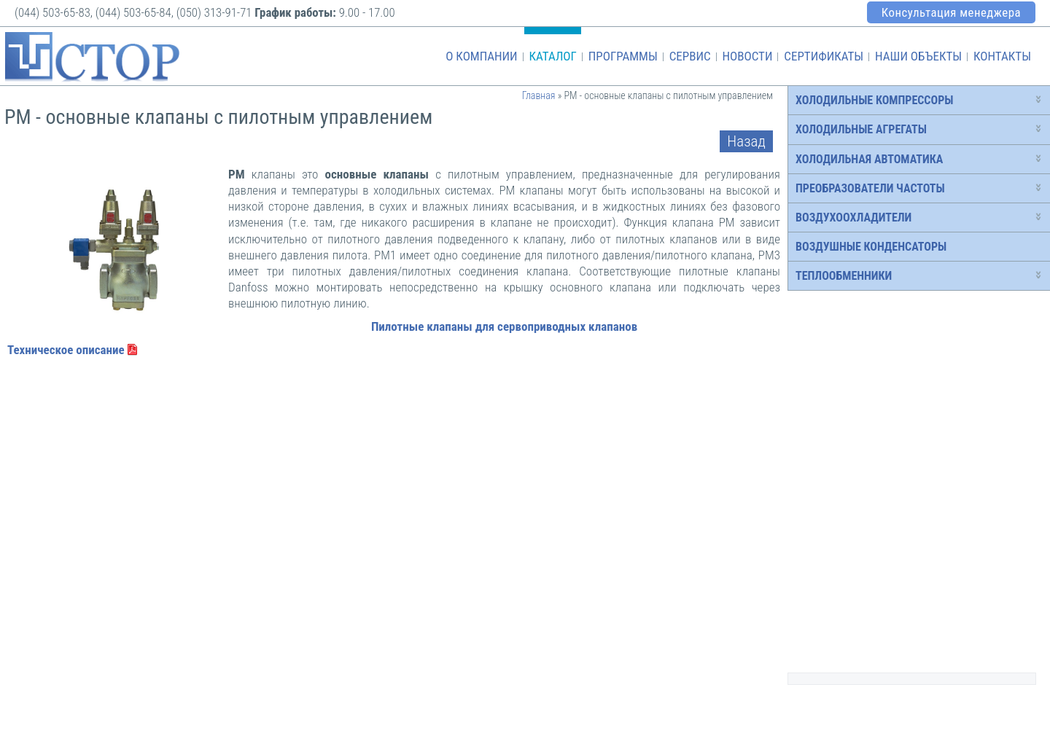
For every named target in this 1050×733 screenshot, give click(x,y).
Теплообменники (844, 276)
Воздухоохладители (853, 217)
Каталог (552, 56)
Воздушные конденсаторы (871, 247)
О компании (481, 56)
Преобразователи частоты (870, 188)
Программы (623, 56)
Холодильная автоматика (869, 159)
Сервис (690, 56)
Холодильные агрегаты (861, 129)
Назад (746, 141)
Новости (747, 56)
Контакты (1002, 56)
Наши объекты (918, 56)
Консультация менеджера (951, 12)
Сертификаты (823, 56)
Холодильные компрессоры (874, 100)
